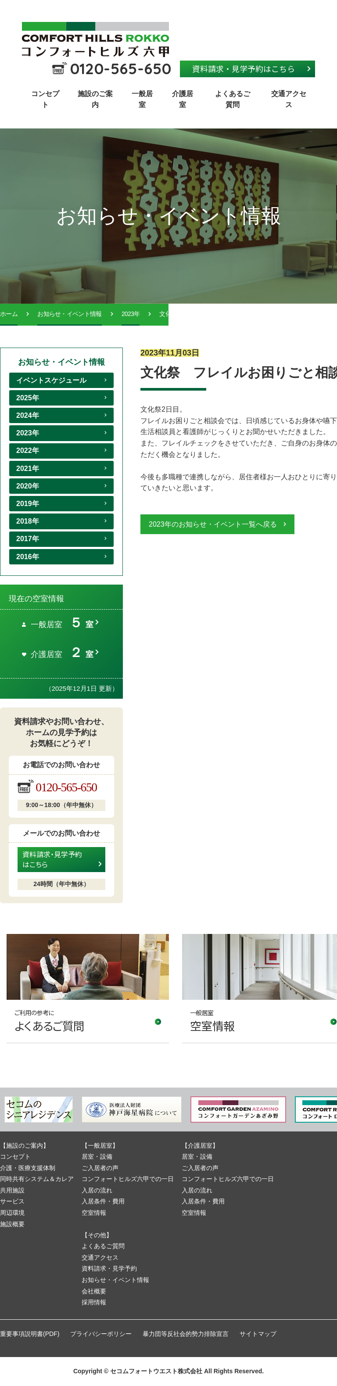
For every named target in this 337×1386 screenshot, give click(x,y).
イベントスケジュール (51, 380)
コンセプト (45, 99)
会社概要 (94, 1291)
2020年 (27, 486)
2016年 (27, 556)
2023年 (131, 314)
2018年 (27, 521)
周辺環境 (12, 1212)
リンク (88, 988)
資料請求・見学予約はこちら (243, 68)
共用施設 (12, 1190)
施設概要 (12, 1224)
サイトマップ (258, 1333)
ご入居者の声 (100, 1167)
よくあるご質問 (232, 99)
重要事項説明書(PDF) (29, 1333)
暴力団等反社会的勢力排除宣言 (186, 1333)
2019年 (27, 503)
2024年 (27, 415)
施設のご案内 (95, 99)
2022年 (27, 450)
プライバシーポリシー (101, 1333)
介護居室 (182, 99)
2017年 (27, 538)
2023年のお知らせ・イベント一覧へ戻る (213, 524)
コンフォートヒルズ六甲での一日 (128, 1178)
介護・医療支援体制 (27, 1167)
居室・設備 (97, 1156)
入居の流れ (97, 1190)
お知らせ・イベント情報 (69, 314)
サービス (12, 1201)
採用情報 (94, 1302)
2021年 (27, 468)
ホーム (9, 314)
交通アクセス (288, 99)
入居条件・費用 (103, 1201)
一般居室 (142, 99)
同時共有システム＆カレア (37, 1178)
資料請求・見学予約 (109, 1268)
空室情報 (94, 1212)
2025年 (27, 398)
